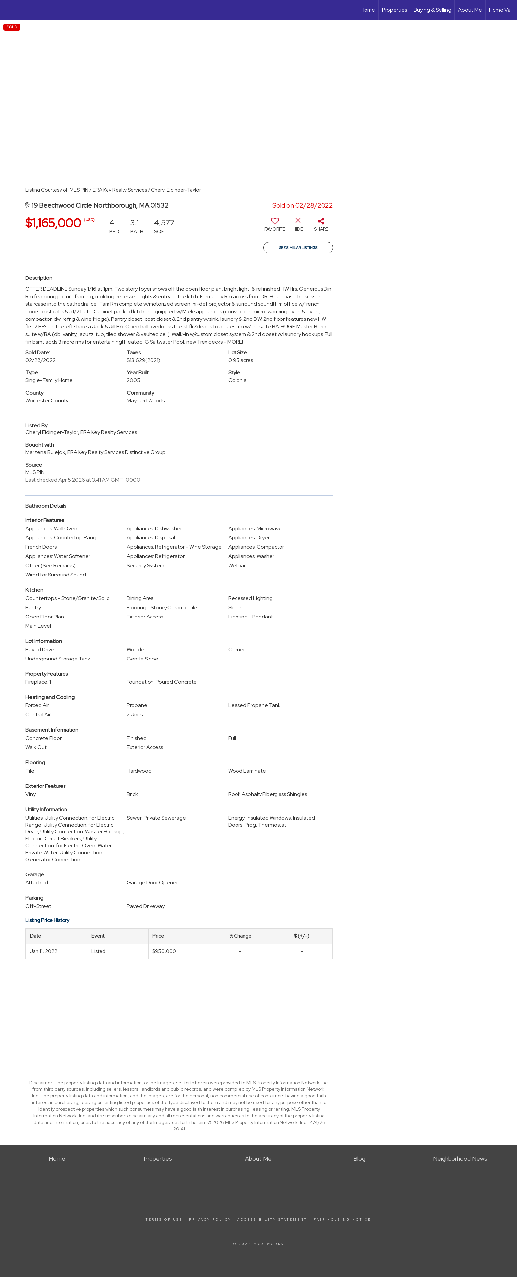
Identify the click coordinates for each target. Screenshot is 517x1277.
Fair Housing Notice (342, 1220)
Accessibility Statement (272, 1220)
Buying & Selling (432, 9)
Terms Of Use (164, 1220)
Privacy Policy (210, 1220)
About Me (470, 9)
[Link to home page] (8, 10)
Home (368, 9)
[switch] (274, 227)
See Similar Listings (298, 247)
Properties (394, 9)
